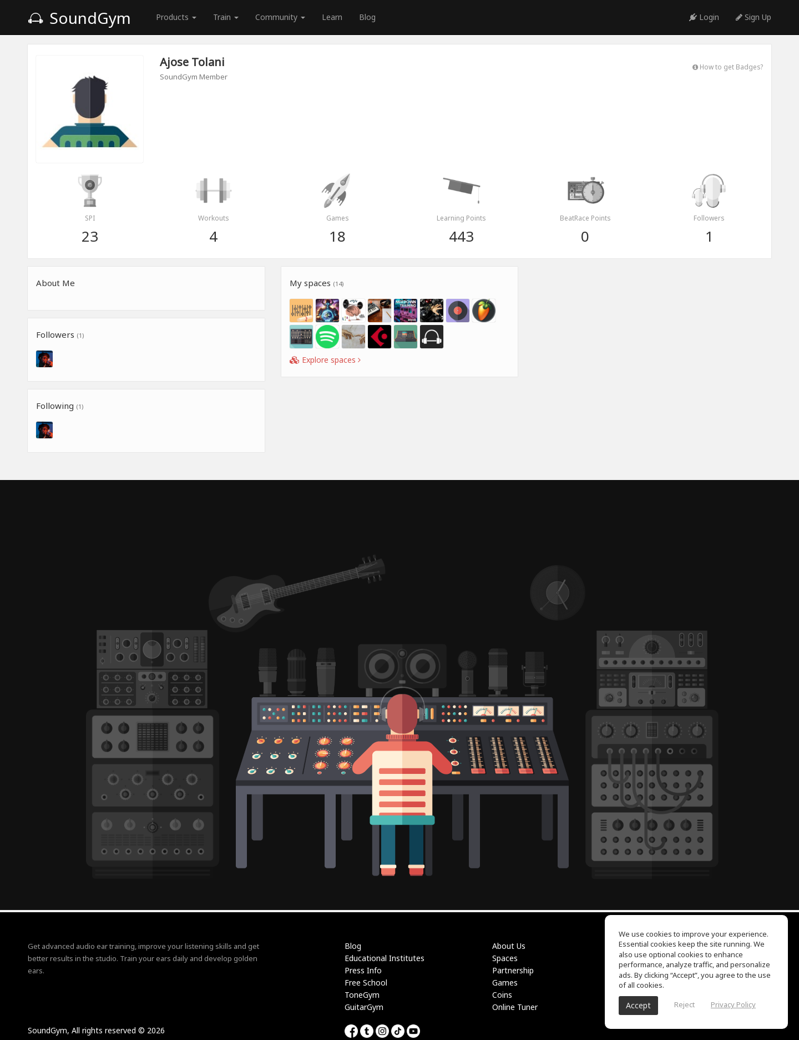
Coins (502, 994)
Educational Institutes (384, 958)
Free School (366, 982)
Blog (367, 17)
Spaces (505, 958)
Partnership (513, 970)
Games (505, 982)
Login (704, 17)
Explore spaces (325, 359)
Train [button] (226, 17)
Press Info (363, 970)
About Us (508, 946)
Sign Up (753, 17)
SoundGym (79, 17)
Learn (332, 17)
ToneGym (362, 994)
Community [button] (280, 17)
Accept (638, 1005)
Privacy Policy (733, 1004)
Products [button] (176, 17)
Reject (684, 1004)
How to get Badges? (727, 66)
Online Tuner (515, 1007)
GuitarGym (364, 1007)
